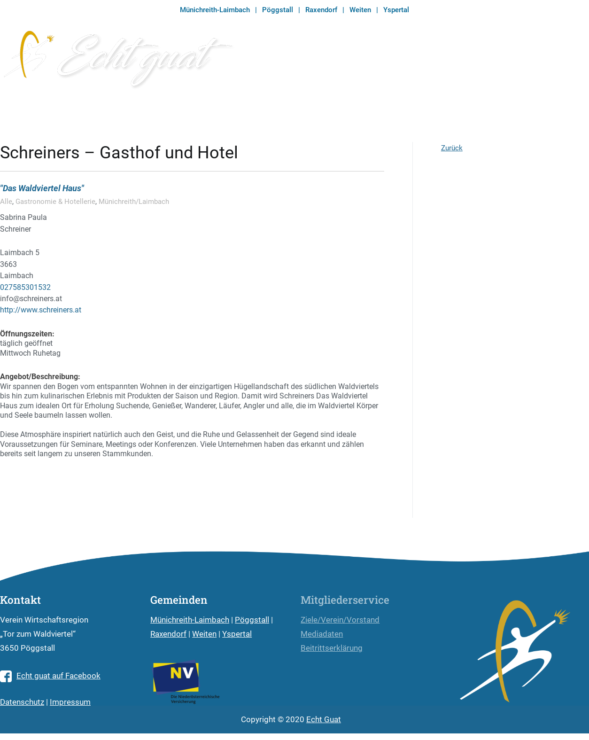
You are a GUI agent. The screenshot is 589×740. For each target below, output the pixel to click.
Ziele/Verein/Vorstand (340, 619)
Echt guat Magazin (443, 62)
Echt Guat (323, 719)
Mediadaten (322, 634)
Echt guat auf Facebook (50, 675)
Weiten (360, 10)
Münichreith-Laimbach (215, 10)
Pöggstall (277, 10)
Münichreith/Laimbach (134, 201)
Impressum (70, 702)
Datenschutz (22, 702)
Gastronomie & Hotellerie (55, 201)
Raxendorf (321, 10)
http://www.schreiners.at (40, 309)
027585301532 (25, 287)
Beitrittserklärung (332, 648)
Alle (6, 201)
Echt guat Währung (353, 62)
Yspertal (396, 10)
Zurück (452, 148)
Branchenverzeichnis (537, 62)
